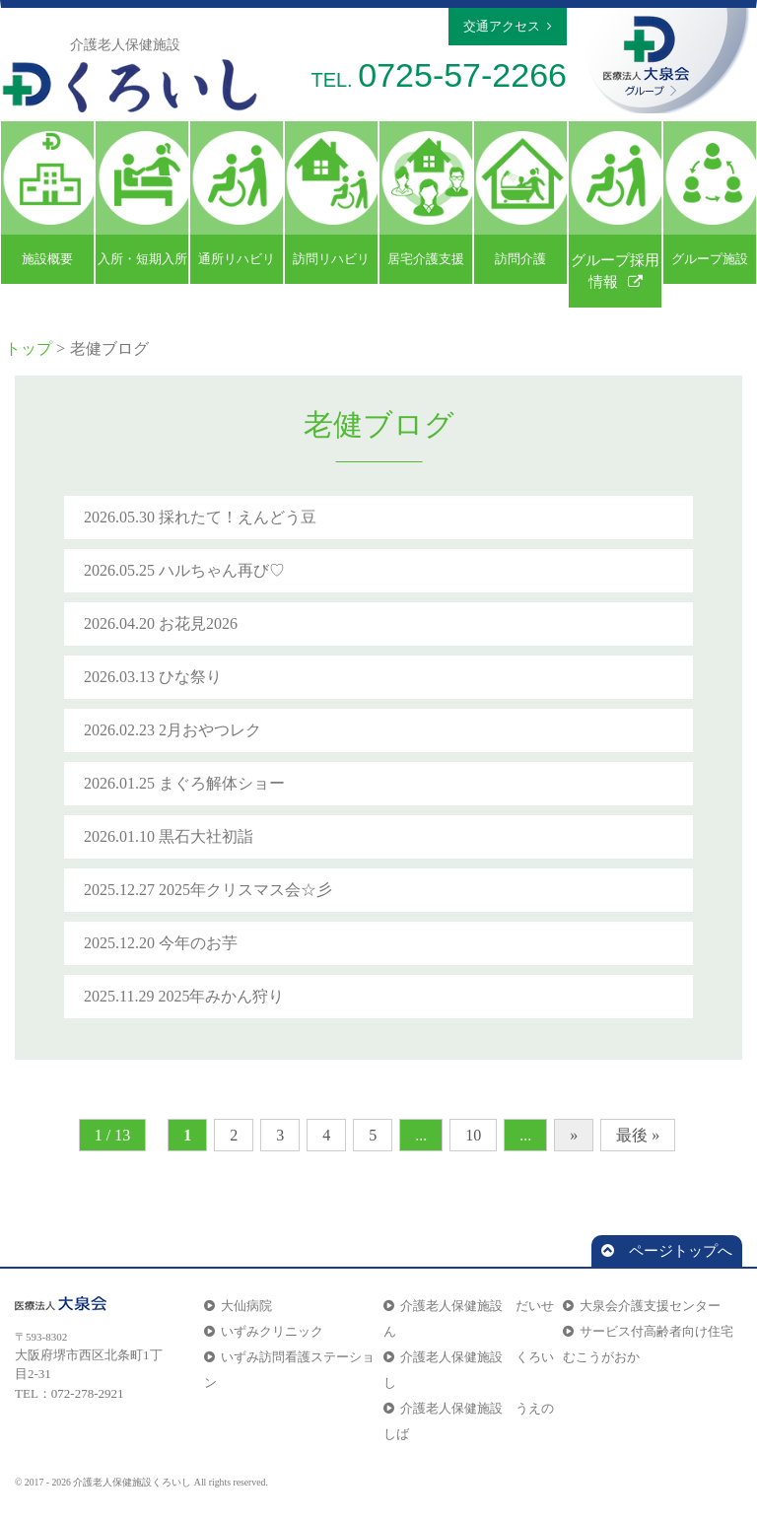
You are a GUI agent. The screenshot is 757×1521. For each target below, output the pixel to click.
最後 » (637, 1135)
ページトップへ (666, 1251)
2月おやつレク (210, 730)
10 (473, 1135)
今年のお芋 (198, 942)
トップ (28, 348)
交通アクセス (507, 26)
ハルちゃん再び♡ (222, 570)
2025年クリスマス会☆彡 (245, 889)
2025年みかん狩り (221, 996)
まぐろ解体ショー (222, 783)
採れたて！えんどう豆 (237, 517)
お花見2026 (198, 623)
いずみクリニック (263, 1331)
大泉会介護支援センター (642, 1305)
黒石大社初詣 (206, 836)
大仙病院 (238, 1305)
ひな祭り (190, 676)
